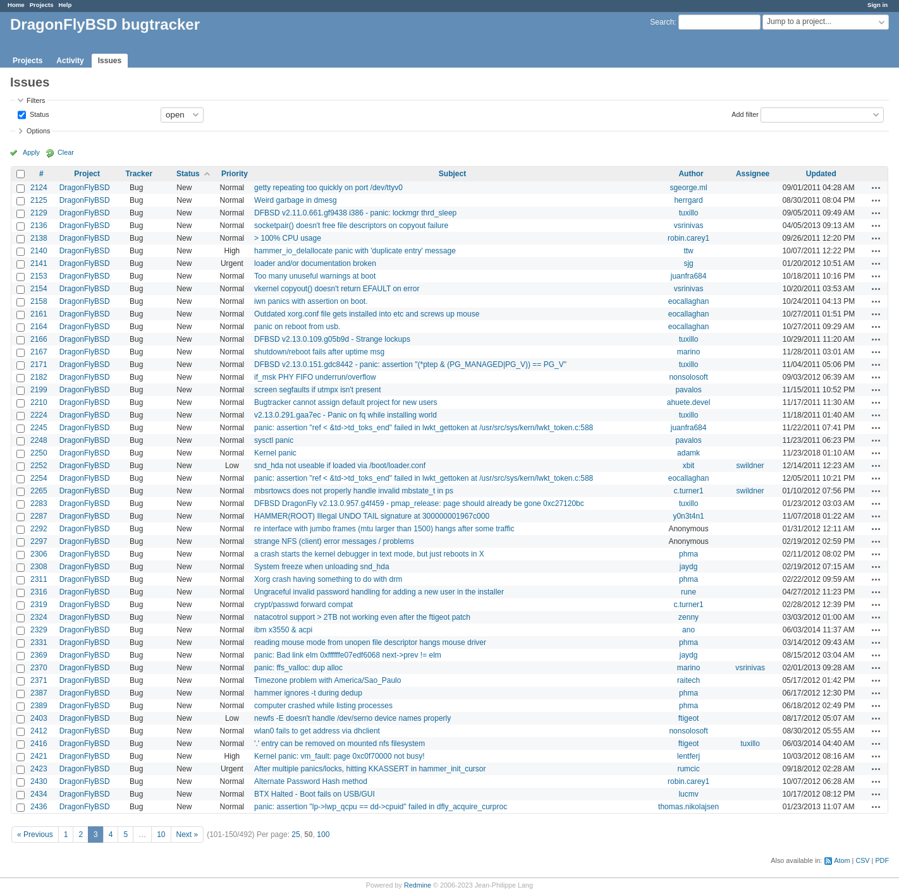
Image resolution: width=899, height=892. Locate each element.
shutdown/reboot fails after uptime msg (319, 351)
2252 (38, 465)
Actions (876, 188)
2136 (38, 225)
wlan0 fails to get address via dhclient (317, 730)
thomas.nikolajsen (688, 806)
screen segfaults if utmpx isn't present (317, 389)
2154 (38, 288)
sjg (688, 263)
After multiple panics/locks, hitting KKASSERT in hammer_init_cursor (370, 768)
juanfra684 (689, 276)
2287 (38, 516)
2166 (38, 339)
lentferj (688, 756)
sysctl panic (273, 440)
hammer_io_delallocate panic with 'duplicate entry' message (355, 250)
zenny (688, 617)
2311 (38, 579)
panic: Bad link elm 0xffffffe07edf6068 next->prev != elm (347, 655)
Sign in (877, 4)
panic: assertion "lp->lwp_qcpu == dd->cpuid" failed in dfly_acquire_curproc (380, 806)
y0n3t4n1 (688, 516)
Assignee (752, 173)
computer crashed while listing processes (323, 705)
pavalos (688, 389)
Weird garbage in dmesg (295, 200)
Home (16, 4)
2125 (38, 200)
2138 (38, 238)
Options (38, 131)
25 (295, 834)
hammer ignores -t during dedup (308, 693)
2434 (38, 794)
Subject (452, 173)
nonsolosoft (688, 377)
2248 (38, 440)
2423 (38, 768)
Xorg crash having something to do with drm (328, 579)
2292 (38, 528)
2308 (38, 566)
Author (690, 173)
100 (323, 834)
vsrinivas (689, 225)
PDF (882, 860)
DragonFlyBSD (84, 187)
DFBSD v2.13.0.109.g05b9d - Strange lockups (332, 339)
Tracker (138, 173)
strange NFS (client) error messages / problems (334, 541)
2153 (38, 276)
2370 (38, 667)
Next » (187, 834)
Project (87, 173)
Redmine (417, 885)
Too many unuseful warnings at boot (315, 276)
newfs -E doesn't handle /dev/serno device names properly (352, 718)
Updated (821, 173)
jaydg (689, 566)
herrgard (688, 200)
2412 (38, 730)
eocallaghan (688, 301)
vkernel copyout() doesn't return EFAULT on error (336, 288)
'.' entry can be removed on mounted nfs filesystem (339, 743)
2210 (38, 402)
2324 (38, 617)
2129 (38, 212)
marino (688, 351)
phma (688, 554)
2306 (38, 554)
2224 (38, 415)
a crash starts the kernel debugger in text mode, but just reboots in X (369, 554)
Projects (42, 4)
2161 (38, 314)
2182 (38, 377)
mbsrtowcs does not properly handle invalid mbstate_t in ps (353, 490)
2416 (38, 743)
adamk (688, 453)
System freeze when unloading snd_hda (321, 566)
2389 (38, 705)
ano (688, 629)
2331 (38, 642)
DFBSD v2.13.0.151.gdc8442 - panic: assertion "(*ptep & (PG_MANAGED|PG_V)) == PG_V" (410, 364)
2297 (38, 541)
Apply (31, 152)
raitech (688, 680)
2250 (38, 453)
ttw (688, 250)
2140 (38, 250)
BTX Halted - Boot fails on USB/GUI (314, 794)
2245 (38, 427)
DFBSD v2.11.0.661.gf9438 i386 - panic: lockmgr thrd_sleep (355, 212)
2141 (38, 263)
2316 (38, 592)
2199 (38, 389)
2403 (38, 718)
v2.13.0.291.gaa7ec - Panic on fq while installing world (345, 415)
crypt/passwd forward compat (303, 604)
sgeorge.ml (688, 187)
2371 (38, 680)
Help (65, 4)
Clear (66, 152)
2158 (38, 301)
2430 (38, 781)
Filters (36, 100)
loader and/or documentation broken (315, 263)
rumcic (688, 768)
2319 (38, 604)
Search (662, 22)
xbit (689, 465)
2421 (38, 756)
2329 (38, 629)
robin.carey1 (688, 238)
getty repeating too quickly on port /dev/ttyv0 (328, 187)
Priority (234, 173)
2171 (38, 364)
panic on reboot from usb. (297, 326)
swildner (750, 465)
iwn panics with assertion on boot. (310, 301)
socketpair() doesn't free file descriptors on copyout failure (351, 225)
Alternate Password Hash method (310, 781)
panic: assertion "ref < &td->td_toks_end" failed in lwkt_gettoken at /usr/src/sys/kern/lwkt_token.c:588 (423, 427)
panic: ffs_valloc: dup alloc (298, 667)
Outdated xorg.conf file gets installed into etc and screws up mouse (366, 314)
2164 (38, 326)
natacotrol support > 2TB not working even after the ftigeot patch (362, 617)
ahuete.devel (689, 402)
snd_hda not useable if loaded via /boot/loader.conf (339, 465)
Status (38, 114)
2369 (38, 655)
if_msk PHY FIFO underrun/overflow (315, 377)
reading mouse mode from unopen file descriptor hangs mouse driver (370, 642)
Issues (109, 60)
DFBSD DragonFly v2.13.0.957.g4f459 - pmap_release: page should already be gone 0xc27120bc (419, 503)
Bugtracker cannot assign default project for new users (345, 402)
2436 (38, 806)
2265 (38, 490)
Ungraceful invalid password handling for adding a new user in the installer (379, 592)
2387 (38, 693)
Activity (69, 60)
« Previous (35, 834)
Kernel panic (275, 453)
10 (161, 834)
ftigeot (688, 718)
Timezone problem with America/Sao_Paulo (327, 680)
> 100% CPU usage (287, 238)
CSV (862, 860)
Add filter (745, 114)
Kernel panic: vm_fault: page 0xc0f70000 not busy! (339, 756)
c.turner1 (688, 490)
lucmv (688, 794)
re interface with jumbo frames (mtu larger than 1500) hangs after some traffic (384, 528)
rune (688, 592)
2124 (38, 187)
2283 (38, 503)
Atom (842, 860)
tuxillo (689, 212)
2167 (38, 351)
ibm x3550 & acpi (283, 629)
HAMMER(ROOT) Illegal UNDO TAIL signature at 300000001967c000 (371, 516)
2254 (38, 478)
